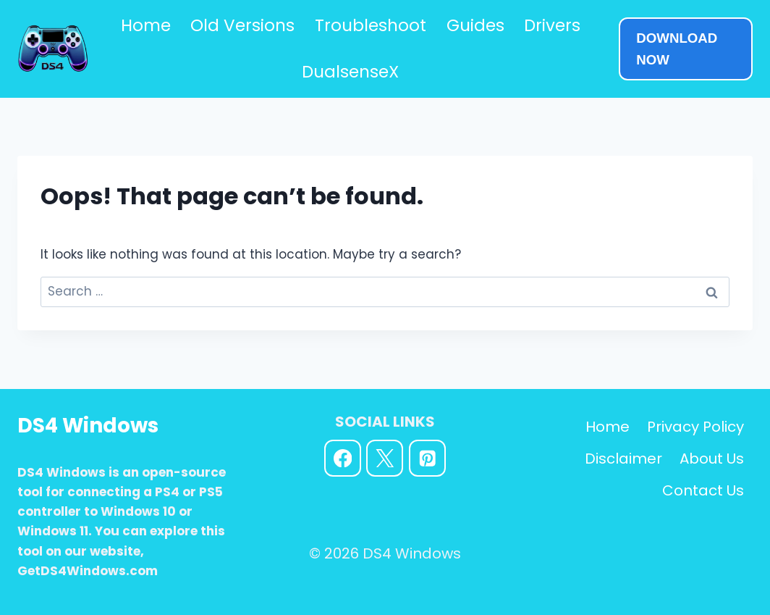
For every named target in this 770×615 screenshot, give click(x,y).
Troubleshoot (370, 25)
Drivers (552, 25)
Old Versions (242, 25)
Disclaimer (623, 458)
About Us (712, 458)
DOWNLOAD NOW (676, 48)
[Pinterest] (427, 458)
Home (146, 25)
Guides (475, 25)
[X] (384, 458)
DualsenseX (350, 71)
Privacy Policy (695, 427)
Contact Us (703, 490)
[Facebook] (342, 458)
